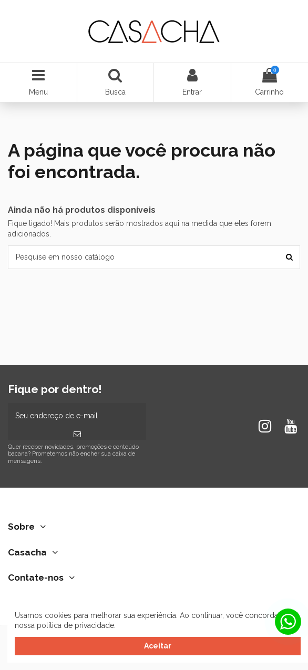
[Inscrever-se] (77, 434)
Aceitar (157, 646)
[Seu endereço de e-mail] (77, 416)
